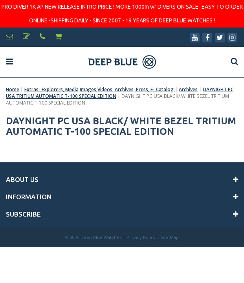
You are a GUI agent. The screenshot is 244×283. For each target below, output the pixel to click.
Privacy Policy (141, 237)
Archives (188, 89)
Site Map (170, 237)
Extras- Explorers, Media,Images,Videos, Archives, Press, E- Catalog (99, 89)
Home (12, 89)
